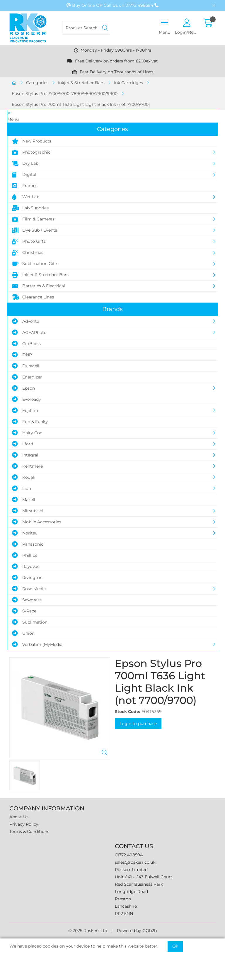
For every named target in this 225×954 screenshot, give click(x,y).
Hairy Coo (27, 433)
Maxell (23, 500)
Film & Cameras (33, 219)
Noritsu (25, 533)
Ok (175, 946)
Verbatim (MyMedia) (38, 644)
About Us (18, 816)
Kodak (23, 477)
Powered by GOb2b (137, 930)
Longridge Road (131, 891)
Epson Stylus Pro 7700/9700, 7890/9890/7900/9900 (64, 93)
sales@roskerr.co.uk (135, 862)
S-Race (24, 611)
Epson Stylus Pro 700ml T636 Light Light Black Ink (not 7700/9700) (81, 104)
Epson (23, 388)
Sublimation (29, 622)
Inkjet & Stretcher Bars (81, 82)
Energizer (27, 377)
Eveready (26, 399)
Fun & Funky (30, 422)
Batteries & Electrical (38, 286)
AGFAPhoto (29, 332)
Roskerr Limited (131, 869)
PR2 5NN (124, 913)
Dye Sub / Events (34, 230)
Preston (123, 899)
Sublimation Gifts (35, 264)
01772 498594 (129, 855)
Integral (25, 455)
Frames (25, 186)
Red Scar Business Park (139, 884)
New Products (31, 141)
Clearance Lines (33, 297)
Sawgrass (27, 600)
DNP (22, 355)
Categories (37, 82)
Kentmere (27, 466)
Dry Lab (25, 164)
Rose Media (29, 589)
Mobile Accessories (36, 522)
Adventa (25, 321)
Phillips (24, 555)
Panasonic (27, 544)
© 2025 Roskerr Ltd (87, 930)
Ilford (22, 444)
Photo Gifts (29, 242)
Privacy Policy (23, 824)
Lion (21, 488)
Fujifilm (25, 410)
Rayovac (26, 566)
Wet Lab (25, 197)
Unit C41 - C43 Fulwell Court (143, 877)
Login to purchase (138, 723)
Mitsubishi (27, 511)
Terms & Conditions (29, 831)
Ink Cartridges (128, 82)
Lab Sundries (30, 208)
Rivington (27, 577)
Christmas (27, 253)
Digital (24, 175)
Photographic (31, 152)
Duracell (25, 366)
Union (23, 633)
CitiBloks (26, 344)
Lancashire (126, 906)
